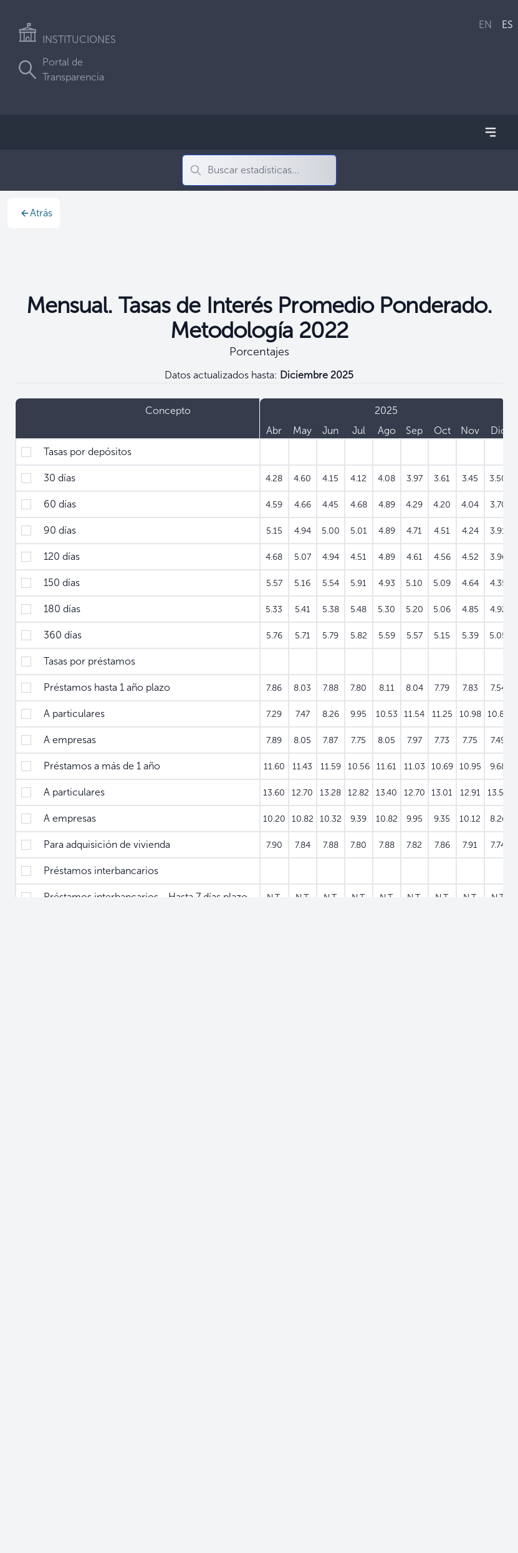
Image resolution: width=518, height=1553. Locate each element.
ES (507, 25)
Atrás (36, 213)
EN (485, 25)
